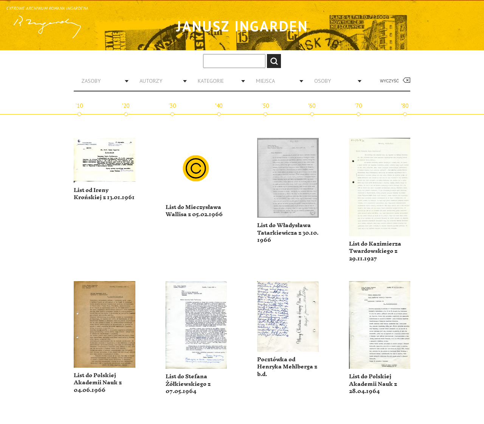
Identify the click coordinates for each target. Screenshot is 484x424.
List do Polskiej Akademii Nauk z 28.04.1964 (373, 384)
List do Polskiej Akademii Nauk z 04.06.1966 (98, 383)
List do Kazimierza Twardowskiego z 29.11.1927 (375, 251)
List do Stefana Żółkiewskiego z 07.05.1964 (188, 384)
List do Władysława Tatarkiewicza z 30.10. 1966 (287, 233)
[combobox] (102, 81)
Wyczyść (389, 81)
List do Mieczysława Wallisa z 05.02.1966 (194, 211)
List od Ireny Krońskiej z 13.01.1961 (104, 194)
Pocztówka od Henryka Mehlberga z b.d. (287, 367)
